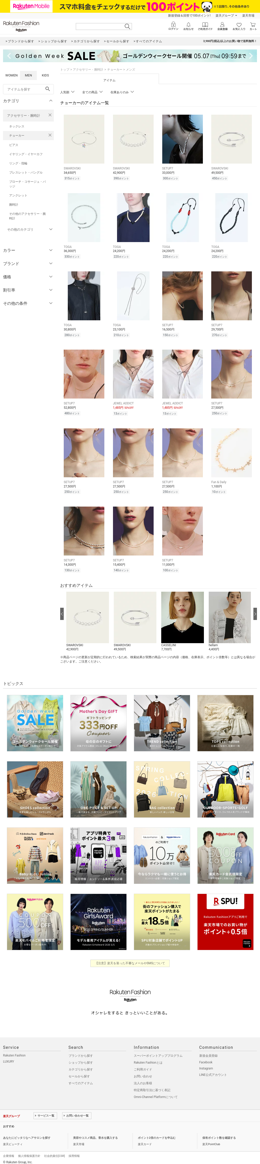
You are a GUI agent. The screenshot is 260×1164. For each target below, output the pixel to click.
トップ (64, 69)
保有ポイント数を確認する (219, 1134)
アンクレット (18, 195)
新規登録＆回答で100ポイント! (189, 15)
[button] (87, 618)
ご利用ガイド (143, 1065)
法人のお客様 (143, 1079)
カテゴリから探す (81, 1065)
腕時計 (13, 204)
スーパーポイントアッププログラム (158, 1052)
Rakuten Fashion (14, 1051)
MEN (28, 75)
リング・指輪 (18, 163)
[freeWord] (28, 89)
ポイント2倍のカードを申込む (157, 1134)
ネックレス (16, 126)
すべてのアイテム (81, 1079)
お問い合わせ (143, 1072)
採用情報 (74, 1152)
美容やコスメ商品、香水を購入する (95, 1134)
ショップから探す (81, 1059)
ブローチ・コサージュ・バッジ (27, 184)
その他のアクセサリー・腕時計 (27, 216)
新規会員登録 (208, 1052)
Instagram (206, 1064)
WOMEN (11, 75)
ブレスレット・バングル (26, 172)
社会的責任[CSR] (54, 1152)
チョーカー (16, 135)
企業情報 (8, 1152)
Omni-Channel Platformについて (156, 1093)
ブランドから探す (81, 1052)
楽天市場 (248, 15)
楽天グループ (225, 15)
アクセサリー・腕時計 (23, 115)
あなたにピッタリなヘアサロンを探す (27, 1134)
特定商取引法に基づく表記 (152, 1086)
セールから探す (79, 1072)
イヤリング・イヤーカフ (26, 154)
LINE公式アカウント (213, 1071)
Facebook (206, 1058)
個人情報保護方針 (29, 1152)
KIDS (45, 75)
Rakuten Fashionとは (148, 1059)
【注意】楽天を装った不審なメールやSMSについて (130, 959)
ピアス (13, 145)
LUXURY (8, 1058)
